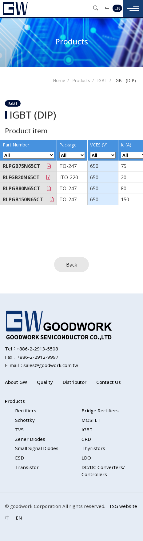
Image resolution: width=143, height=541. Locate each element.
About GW (16, 382)
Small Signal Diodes (36, 448)
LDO (86, 458)
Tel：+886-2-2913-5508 (31, 349)
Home (59, 80)
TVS (19, 429)
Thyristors (93, 448)
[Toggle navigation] (133, 8)
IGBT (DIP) (125, 80)
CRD (86, 439)
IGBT (102, 80)
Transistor (27, 467)
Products (81, 80)
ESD (19, 458)
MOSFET (91, 420)
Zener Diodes (30, 439)
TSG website (123, 506)
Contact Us (108, 382)
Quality (45, 382)
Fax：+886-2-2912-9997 (31, 357)
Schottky (25, 420)
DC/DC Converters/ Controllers (103, 470)
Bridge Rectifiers (100, 410)
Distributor (74, 382)
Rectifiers (25, 410)
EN (117, 8)
